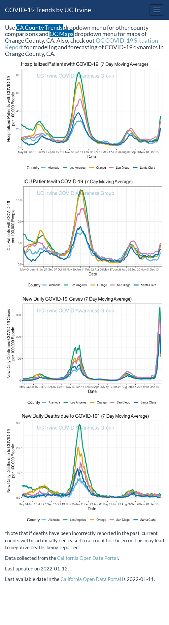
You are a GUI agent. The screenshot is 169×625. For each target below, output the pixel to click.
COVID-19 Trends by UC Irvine (48, 10)
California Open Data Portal (87, 558)
